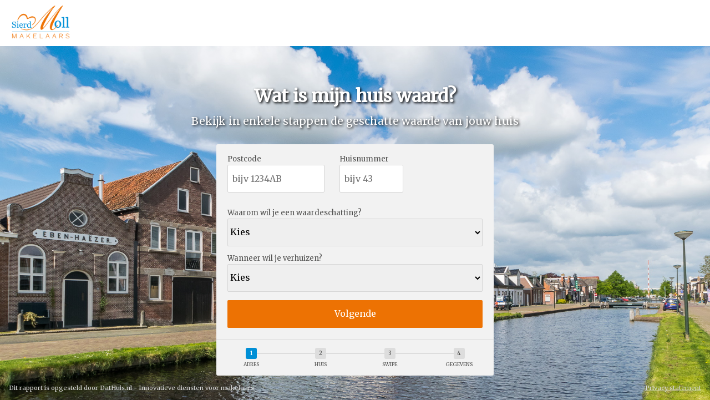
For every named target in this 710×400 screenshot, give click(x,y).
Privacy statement (673, 388)
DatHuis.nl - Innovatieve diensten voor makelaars (177, 388)
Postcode (244, 159)
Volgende (355, 313)
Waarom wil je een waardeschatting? (294, 213)
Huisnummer (364, 159)
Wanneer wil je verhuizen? (274, 259)
